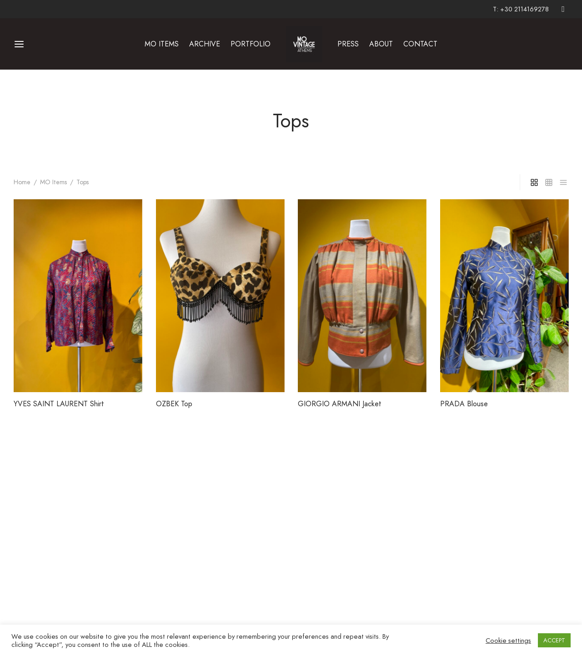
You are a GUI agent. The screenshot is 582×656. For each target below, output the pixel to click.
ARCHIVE (204, 44)
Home (22, 182)
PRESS (348, 44)
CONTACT (420, 44)
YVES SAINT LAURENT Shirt (59, 403)
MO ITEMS (162, 44)
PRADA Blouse (464, 403)
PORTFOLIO (251, 44)
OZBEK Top (174, 403)
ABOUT (381, 44)
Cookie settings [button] (508, 640)
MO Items (53, 182)
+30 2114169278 (524, 9)
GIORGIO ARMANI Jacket (339, 403)
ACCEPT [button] (554, 640)
